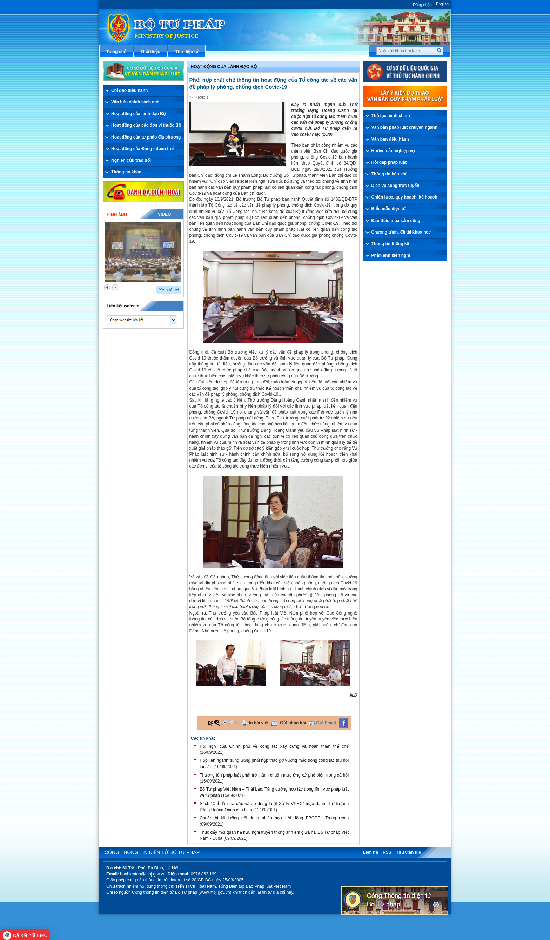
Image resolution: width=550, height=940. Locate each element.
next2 (115, 287)
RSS (387, 852)
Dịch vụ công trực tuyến (395, 185)
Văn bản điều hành (390, 139)
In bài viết (259, 722)
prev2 (107, 287)
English (442, 4)
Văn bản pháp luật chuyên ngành (404, 127)
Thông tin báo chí (389, 174)
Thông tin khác (126, 171)
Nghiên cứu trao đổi (131, 160)
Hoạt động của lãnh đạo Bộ (138, 113)
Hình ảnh (117, 215)
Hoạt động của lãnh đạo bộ (224, 66)
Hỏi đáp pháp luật (389, 162)
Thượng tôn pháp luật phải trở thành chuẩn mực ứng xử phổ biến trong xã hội (274, 775)
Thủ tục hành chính (390, 115)
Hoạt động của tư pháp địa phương (146, 137)
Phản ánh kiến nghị (390, 255)
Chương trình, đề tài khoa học (401, 232)
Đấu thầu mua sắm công (396, 220)
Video (164, 214)
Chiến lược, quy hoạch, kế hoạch (404, 197)
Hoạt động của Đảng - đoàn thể (142, 148)
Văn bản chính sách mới (135, 102)
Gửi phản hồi (293, 722)
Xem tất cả (169, 290)
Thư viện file (408, 852)
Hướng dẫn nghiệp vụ (393, 150)
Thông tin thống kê (390, 243)
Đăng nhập (422, 4)
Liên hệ (370, 852)
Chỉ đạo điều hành (129, 90)
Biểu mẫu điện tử (388, 208)
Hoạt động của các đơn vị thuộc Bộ (146, 125)
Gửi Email (326, 722)
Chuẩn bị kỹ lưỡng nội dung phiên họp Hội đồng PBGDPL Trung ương (274, 817)
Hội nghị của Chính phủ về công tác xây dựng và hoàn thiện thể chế (274, 746)
